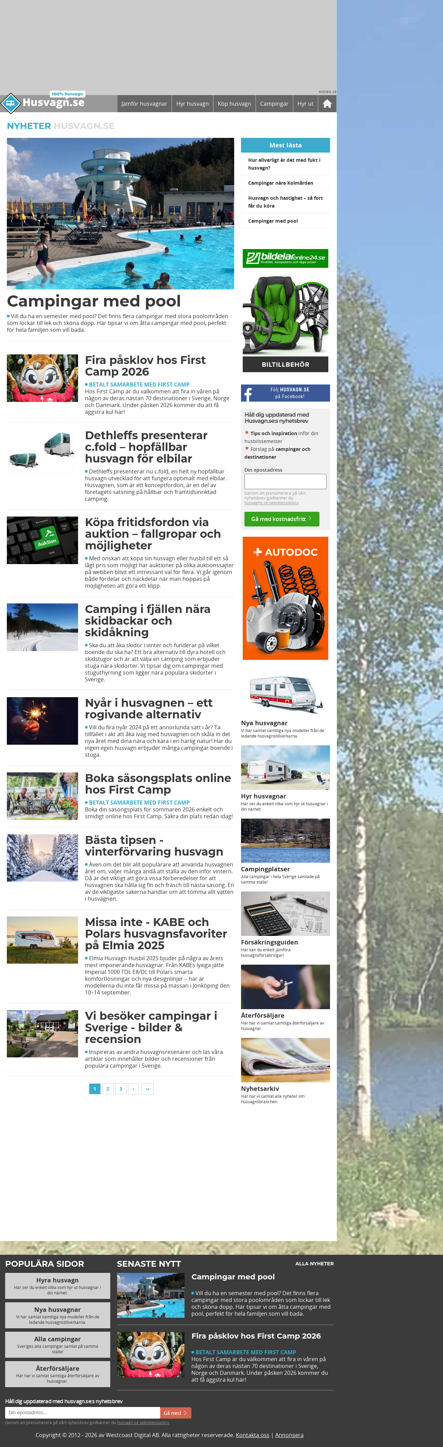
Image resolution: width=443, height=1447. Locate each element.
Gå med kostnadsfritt (282, 519)
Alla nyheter (314, 1264)
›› (147, 1088)
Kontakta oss (252, 1435)
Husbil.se (328, 92)
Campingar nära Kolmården (280, 183)
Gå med (176, 1413)
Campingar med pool (273, 221)
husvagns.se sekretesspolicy (271, 502)
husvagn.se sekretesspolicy (143, 1422)
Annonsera (289, 1435)
